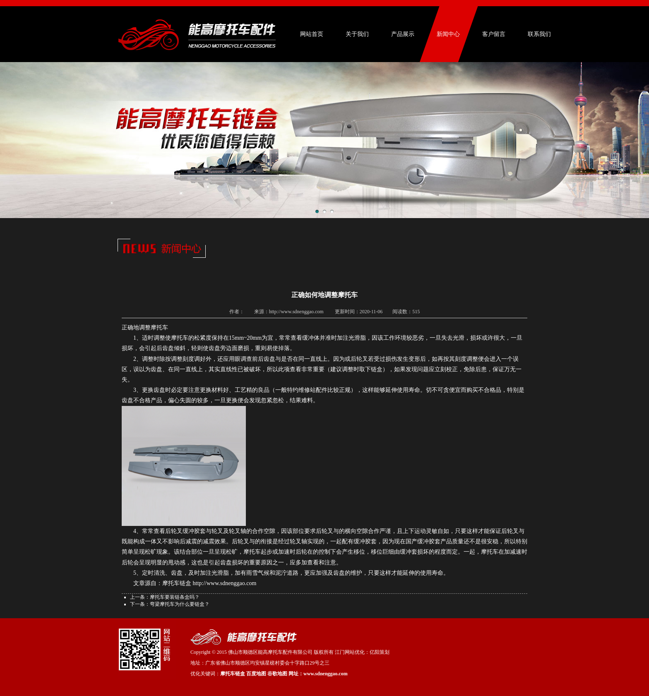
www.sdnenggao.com (325, 674)
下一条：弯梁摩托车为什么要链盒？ (169, 604)
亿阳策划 (379, 652)
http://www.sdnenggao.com (225, 583)
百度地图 (256, 674)
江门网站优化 (350, 652)
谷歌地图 (277, 674)
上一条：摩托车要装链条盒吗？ (165, 597)
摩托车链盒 (232, 674)
